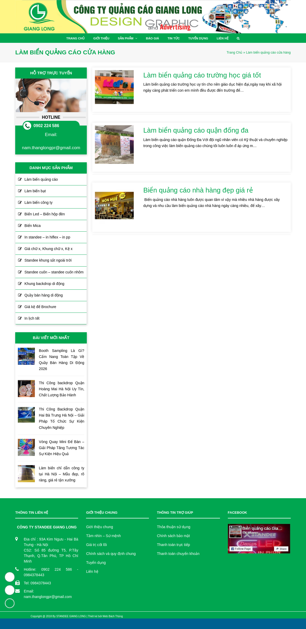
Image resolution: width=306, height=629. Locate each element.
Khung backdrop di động (44, 284)
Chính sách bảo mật (173, 536)
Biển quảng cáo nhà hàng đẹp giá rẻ (198, 190)
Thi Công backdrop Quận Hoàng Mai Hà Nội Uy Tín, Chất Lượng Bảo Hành (61, 389)
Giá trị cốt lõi (96, 545)
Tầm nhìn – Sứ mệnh (103, 536)
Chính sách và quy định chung (111, 554)
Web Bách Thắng (113, 616)
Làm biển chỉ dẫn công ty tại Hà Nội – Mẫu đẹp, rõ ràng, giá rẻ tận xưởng (61, 474)
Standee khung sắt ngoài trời (48, 260)
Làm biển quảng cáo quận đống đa (196, 130)
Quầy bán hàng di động (43, 295)
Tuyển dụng (96, 562)
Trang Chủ (234, 52)
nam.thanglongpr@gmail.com (51, 147)
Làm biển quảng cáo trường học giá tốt (202, 75)
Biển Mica (32, 225)
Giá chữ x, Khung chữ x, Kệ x (48, 249)
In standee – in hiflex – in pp (47, 237)
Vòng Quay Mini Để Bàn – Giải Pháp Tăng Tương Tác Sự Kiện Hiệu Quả (61, 448)
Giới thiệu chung (99, 527)
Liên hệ (92, 571)
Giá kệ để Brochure (40, 307)
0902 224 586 (46, 125)
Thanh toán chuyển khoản (178, 554)
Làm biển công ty (38, 202)
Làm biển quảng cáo (41, 179)
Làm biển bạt (35, 191)
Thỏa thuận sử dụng (173, 527)
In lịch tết (31, 318)
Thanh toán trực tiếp (173, 545)
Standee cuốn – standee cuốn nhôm (53, 272)
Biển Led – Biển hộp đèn (44, 214)
